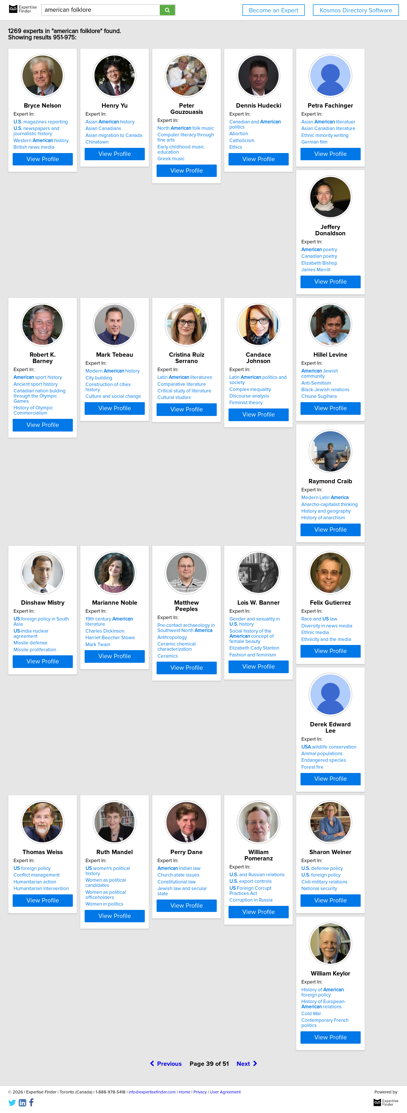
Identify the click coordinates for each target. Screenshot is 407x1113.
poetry (140, 253)
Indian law (57, 780)
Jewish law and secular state (67, 800)
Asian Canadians (140, 128)
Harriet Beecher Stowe (147, 530)
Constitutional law (55, 794)
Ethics (301, 142)
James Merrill (137, 273)
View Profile (72, 164)
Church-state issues (57, 787)
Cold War (305, 804)
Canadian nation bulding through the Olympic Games (244, 270)
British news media (56, 147)
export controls (144, 787)
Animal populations (143, 655)
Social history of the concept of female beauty (327, 531)
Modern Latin (319, 385)
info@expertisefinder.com (152, 1092)
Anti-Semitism (224, 392)
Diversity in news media (61, 655)
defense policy (229, 780)
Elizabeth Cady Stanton (320, 541)
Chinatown (134, 142)
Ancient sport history (231, 260)
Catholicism (307, 135)
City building (308, 260)
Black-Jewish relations (233, 399)
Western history (63, 140)
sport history (233, 253)
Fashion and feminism (318, 547)
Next (247, 849)
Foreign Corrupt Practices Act (158, 794)
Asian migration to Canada (151, 135)
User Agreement (225, 1092)
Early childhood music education (243, 140)
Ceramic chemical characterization (228, 538)
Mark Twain (135, 537)
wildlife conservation (150, 649)
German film (49, 273)
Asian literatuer (63, 253)
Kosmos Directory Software (356, 10)
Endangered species (145, 662)
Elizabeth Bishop (141, 267)
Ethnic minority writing (59, 267)
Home (184, 1092)
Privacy (200, 1092)
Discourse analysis (142, 404)
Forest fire (134, 669)
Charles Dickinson (142, 523)
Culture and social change (323, 273)
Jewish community (239, 385)
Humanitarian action (230, 662)
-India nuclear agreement (66, 523)
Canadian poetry (140, 260)
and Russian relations (150, 780)
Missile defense (53, 530)
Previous (166, 849)
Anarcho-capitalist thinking (323, 392)
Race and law (54, 649)
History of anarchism (317, 405)
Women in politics (314, 669)
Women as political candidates (327, 655)
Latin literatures (63, 385)
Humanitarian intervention (236, 669)
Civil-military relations (232, 794)
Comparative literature (60, 392)
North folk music (237, 122)
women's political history (325, 649)
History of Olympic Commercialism (228, 281)
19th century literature (157, 517)
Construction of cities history (325, 267)
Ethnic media (50, 662)
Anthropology (223, 529)
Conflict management (232, 655)
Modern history (322, 253)
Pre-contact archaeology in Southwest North (237, 520)
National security (227, 800)
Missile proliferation (57, 537)
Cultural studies (53, 405)
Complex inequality (143, 397)
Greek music (222, 147)
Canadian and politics (329, 122)
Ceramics (219, 547)
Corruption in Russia (144, 800)
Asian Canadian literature (63, 260)
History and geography (320, 399)
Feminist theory (139, 410)
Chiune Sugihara (226, 405)
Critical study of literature (63, 399)
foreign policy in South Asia (69, 517)
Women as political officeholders (330, 662)
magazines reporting (63, 122)
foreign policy (227, 649)
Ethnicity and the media (61, 669)
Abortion (304, 128)
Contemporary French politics (327, 811)
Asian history (147, 122)
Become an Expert (273, 10)
